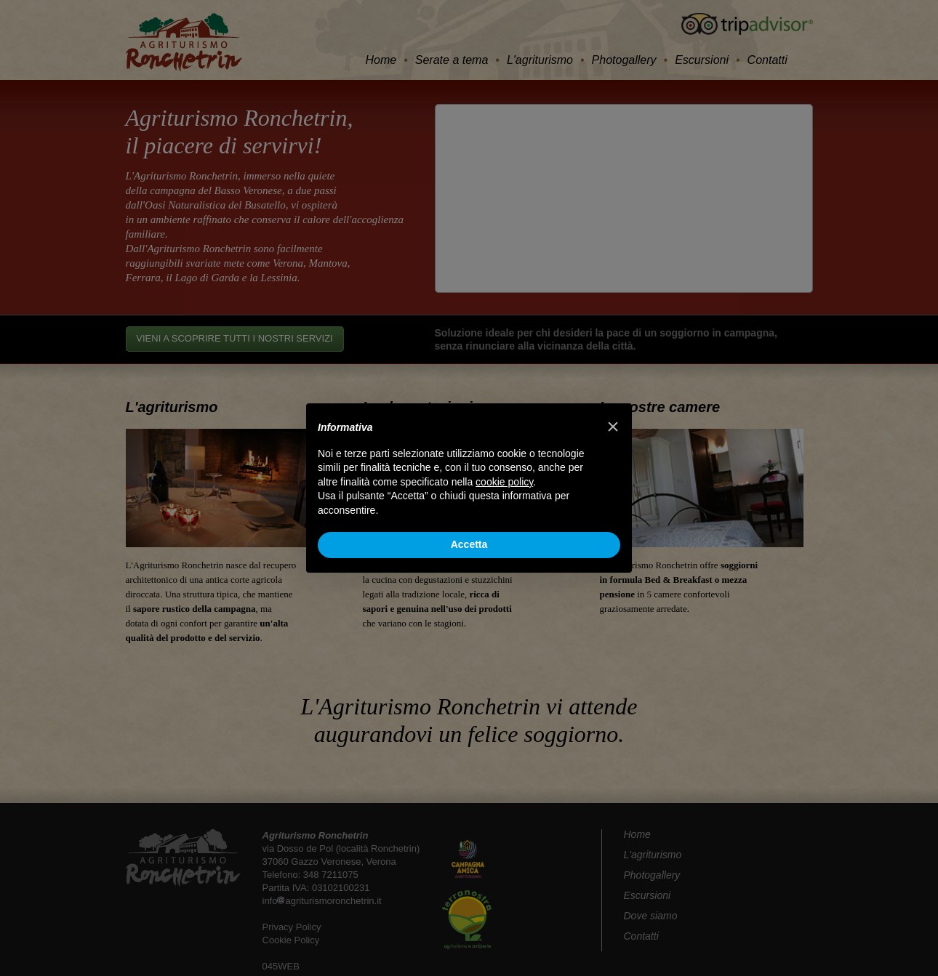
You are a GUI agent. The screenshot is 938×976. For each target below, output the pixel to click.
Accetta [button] (469, 544)
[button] (613, 426)
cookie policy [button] (504, 482)
